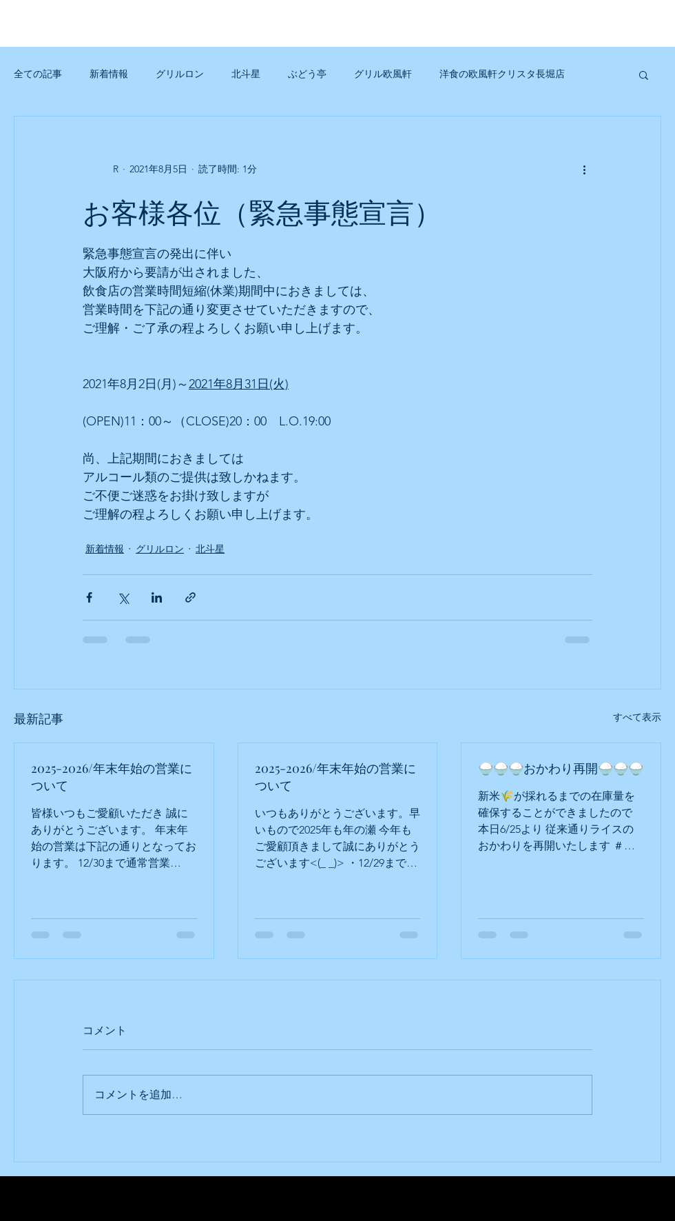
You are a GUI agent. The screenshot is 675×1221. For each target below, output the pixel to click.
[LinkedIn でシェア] (156, 597)
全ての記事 (38, 74)
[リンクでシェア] (190, 597)
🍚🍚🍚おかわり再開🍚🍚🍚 (560, 768)
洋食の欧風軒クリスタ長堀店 (502, 74)
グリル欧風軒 (383, 74)
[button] (643, 74)
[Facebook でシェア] (89, 597)
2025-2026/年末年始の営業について (111, 777)
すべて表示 (637, 717)
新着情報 (109, 74)
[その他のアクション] (584, 169)
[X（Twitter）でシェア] (122, 597)
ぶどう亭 (307, 74)
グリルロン (180, 74)
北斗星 (245, 74)
